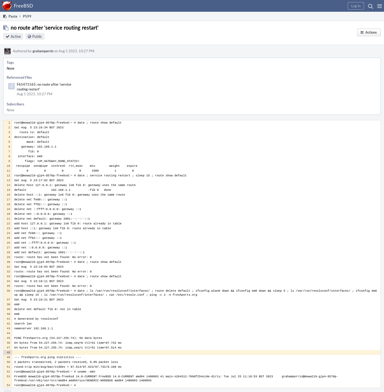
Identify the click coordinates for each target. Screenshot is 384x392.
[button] (379, 6)
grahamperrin (43, 51)
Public (37, 36)
